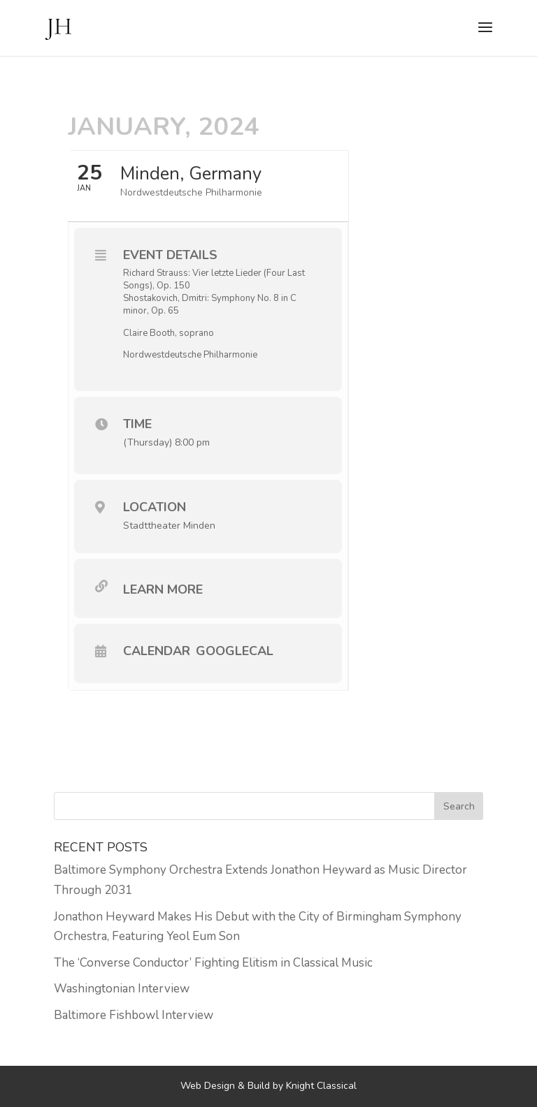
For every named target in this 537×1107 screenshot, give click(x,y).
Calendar (156, 651)
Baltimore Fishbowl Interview (133, 1015)
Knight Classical (321, 1085)
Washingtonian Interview (121, 989)
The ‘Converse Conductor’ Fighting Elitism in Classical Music (213, 963)
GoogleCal (234, 651)
